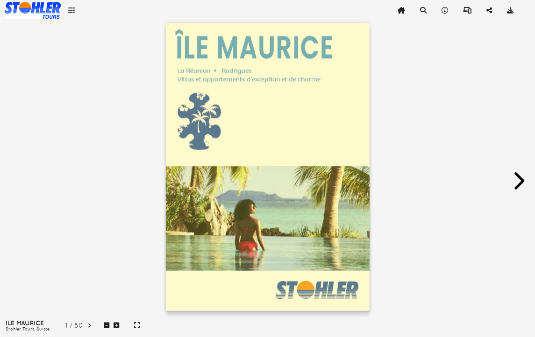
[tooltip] (71, 10)
